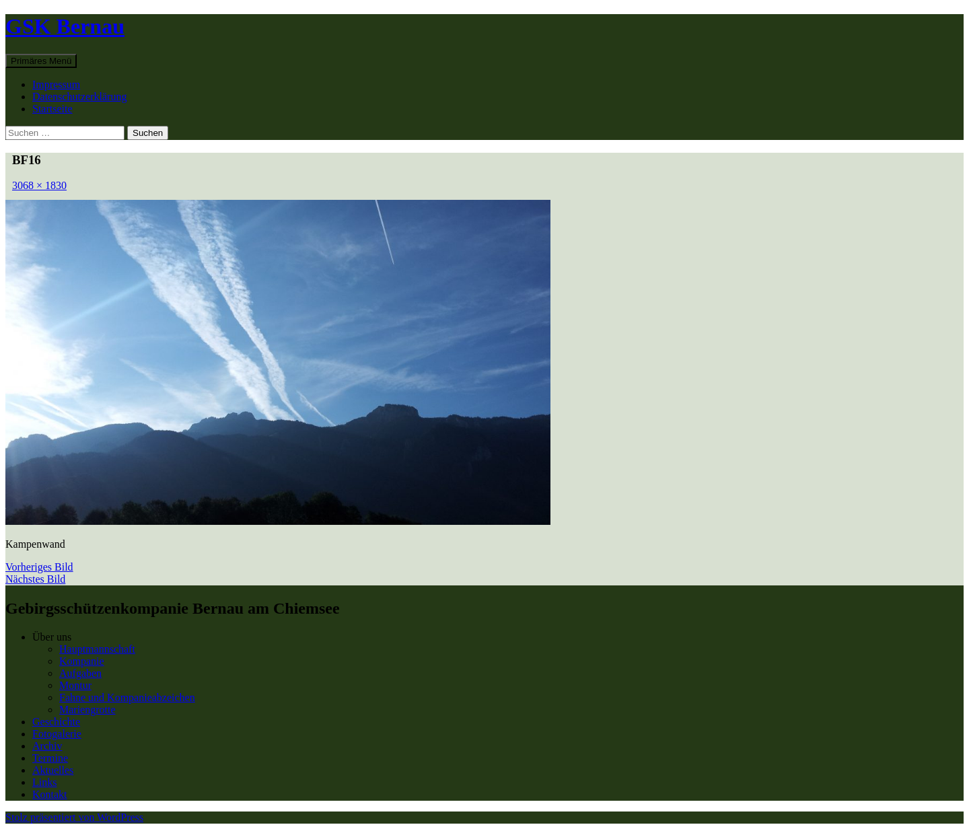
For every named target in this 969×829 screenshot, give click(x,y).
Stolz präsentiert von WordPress (74, 817)
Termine (50, 758)
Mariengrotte (87, 709)
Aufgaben (80, 673)
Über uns (51, 637)
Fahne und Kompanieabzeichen (127, 697)
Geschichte (56, 721)
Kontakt (49, 794)
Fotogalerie (56, 734)
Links (44, 782)
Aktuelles (52, 770)
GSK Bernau (64, 26)
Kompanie (81, 661)
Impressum (56, 84)
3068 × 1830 (39, 185)
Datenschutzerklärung (79, 96)
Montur (75, 685)
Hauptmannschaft (97, 649)
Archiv (47, 746)
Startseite (52, 108)
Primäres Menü (41, 61)
